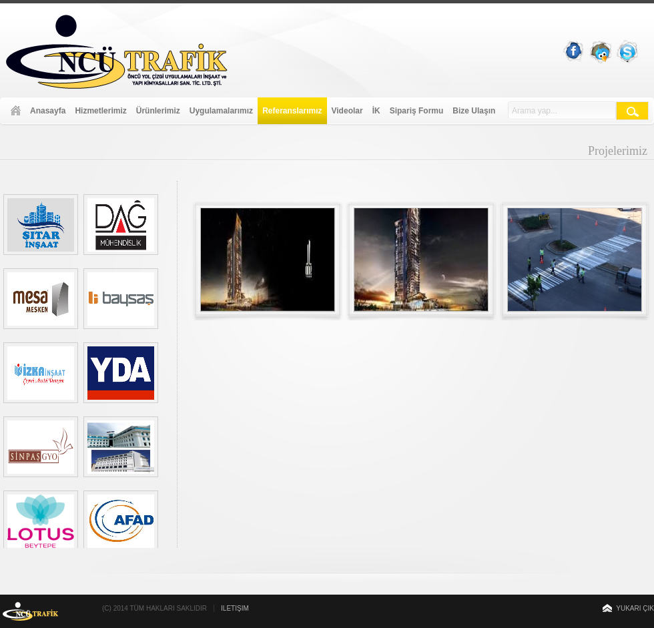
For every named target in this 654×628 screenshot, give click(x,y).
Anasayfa (47, 110)
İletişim (235, 608)
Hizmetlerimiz (100, 110)
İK (376, 110)
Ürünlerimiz (158, 110)
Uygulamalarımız (221, 110)
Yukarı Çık (635, 608)
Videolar (347, 110)
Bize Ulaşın (473, 110)
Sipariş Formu (417, 110)
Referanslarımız (292, 110)
